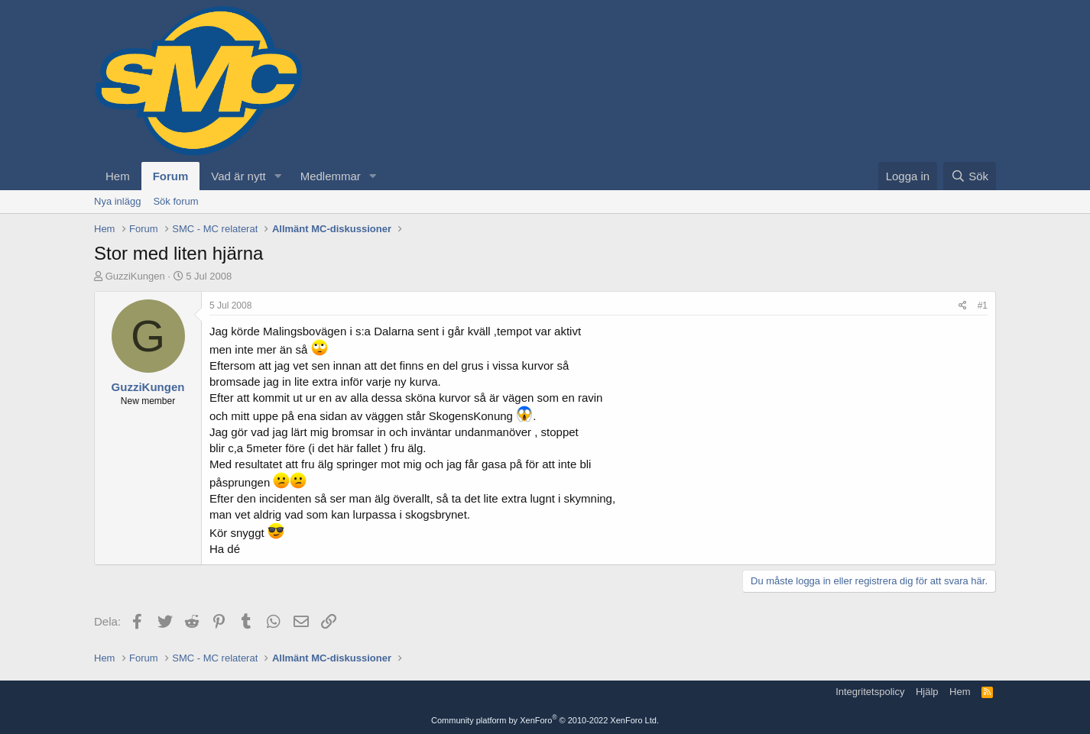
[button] (278, 176)
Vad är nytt (238, 176)
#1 (983, 305)
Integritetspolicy (869, 691)
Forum (171, 176)
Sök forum (175, 201)
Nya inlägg (117, 201)
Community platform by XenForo (545, 720)
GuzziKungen (135, 276)
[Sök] (969, 176)
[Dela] (962, 306)
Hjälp (927, 691)
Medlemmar (330, 176)
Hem (117, 176)
